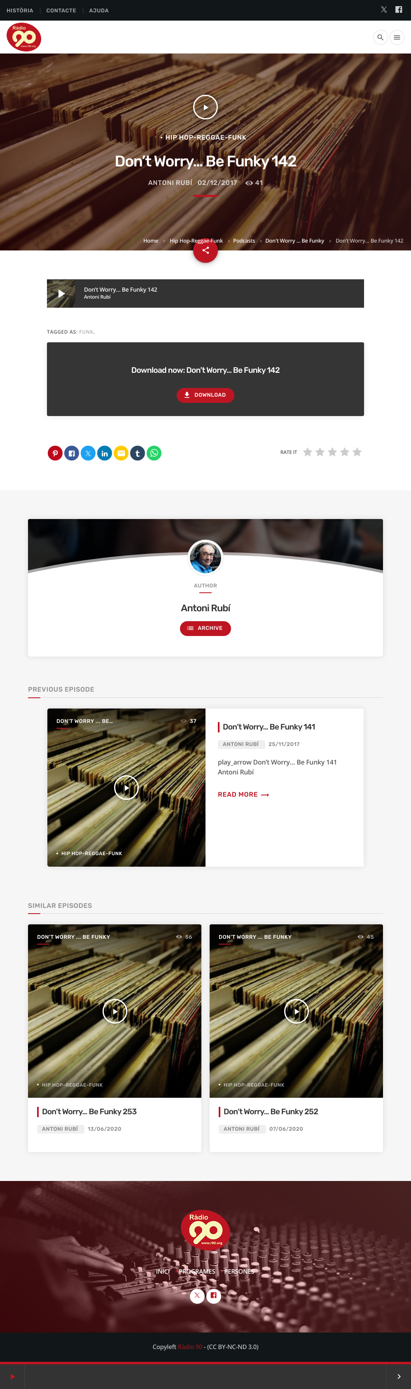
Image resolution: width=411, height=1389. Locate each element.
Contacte (61, 11)
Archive (204, 628)
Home (150, 240)
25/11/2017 (284, 744)
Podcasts (244, 240)
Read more (244, 794)
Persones (239, 1271)
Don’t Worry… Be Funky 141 (269, 727)
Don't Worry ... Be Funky (294, 240)
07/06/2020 (286, 1129)
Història (20, 11)
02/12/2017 (217, 183)
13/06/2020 (104, 1129)
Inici (163, 1271)
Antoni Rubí (170, 183)
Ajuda (99, 11)
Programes (197, 1271)
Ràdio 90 (190, 1347)
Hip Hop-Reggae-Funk (196, 240)
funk (86, 331)
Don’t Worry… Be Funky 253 (89, 1111)
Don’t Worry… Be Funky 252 (271, 1111)
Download (204, 395)
